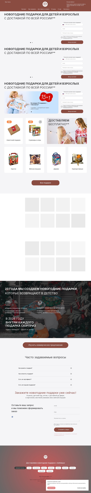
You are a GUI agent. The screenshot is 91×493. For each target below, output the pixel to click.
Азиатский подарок (13, 140)
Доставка (51, 467)
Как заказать (32, 9)
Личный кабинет (70, 2)
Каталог (23, 9)
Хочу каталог (72, 42)
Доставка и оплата (43, 9)
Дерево (56, 169)
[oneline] (72, 33)
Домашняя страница (20, 467)
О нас (59, 9)
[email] (72, 28)
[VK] (12, 417)
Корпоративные (77, 169)
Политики (73, 467)
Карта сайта (41, 471)
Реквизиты (50, 471)
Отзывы (53, 9)
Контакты (66, 9)
